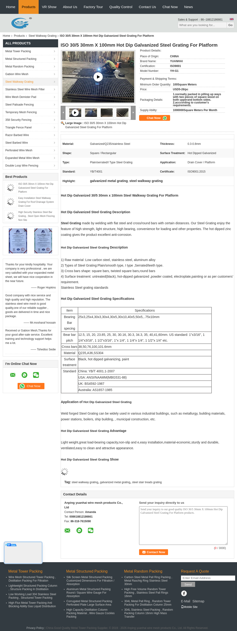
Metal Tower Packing (18, 51)
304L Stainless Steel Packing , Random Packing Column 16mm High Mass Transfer (148, 613)
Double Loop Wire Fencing (21, 165)
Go (230, 25)
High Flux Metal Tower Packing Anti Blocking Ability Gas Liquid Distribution (32, 604)
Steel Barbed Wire (16, 142)
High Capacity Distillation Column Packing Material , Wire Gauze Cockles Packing (90, 613)
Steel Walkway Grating (42, 35)
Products (28, 7)
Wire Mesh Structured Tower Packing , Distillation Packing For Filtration (32, 579)
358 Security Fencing (18, 119)
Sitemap (198, 601)
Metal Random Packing (19, 66)
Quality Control (120, 7)
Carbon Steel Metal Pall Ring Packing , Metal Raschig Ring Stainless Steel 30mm (148, 581)
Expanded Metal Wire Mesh (22, 158)
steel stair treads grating (147, 482)
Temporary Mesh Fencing (21, 112)
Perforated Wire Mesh (18, 150)
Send (188, 584)
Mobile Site (189, 607)
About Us (70, 7)
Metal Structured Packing (20, 59)
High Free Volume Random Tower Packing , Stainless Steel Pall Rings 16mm (146, 593)
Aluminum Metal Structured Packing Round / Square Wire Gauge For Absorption (88, 593)
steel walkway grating (85, 482)
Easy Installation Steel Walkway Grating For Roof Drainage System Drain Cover (36, 202)
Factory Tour (93, 7)
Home (10, 7)
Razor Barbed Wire (17, 135)
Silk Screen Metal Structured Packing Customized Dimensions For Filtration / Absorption (90, 581)
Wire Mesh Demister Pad (20, 97)
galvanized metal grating (115, 482)
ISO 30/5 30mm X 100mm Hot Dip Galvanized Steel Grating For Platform (35, 188)
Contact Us (147, 7)
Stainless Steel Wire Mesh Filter (25, 89)
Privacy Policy (35, 628)
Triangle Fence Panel (18, 127)
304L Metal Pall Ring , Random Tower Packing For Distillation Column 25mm (147, 603)
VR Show (49, 7)
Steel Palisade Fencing (19, 104)
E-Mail (185, 601)
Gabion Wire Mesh (16, 74)
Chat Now (170, 7)
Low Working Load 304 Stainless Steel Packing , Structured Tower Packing (32, 596)
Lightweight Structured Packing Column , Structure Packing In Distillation (33, 587)
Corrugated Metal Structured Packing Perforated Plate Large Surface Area (89, 603)
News (188, 7)
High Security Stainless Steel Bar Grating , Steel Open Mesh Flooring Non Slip (36, 216)
